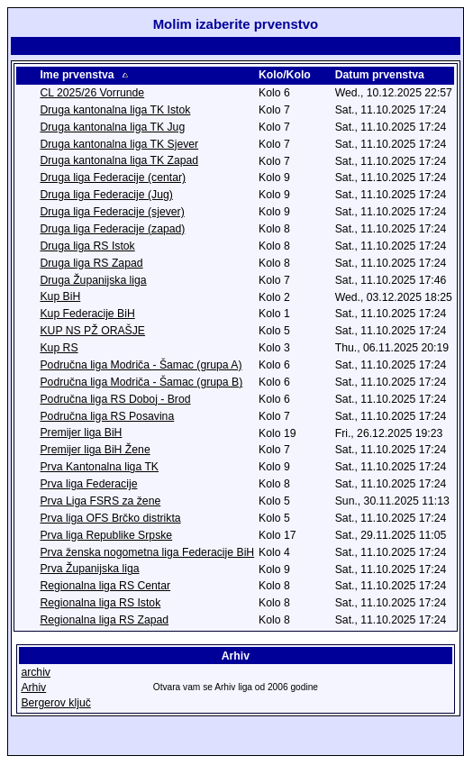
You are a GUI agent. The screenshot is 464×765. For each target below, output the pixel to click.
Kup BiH (60, 298)
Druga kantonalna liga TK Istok (115, 111)
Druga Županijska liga (93, 282)
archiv (35, 674)
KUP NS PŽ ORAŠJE (92, 332)
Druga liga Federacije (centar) (113, 179)
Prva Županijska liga (89, 570)
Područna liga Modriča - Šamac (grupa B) (141, 384)
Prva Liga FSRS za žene (100, 502)
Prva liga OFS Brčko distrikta (110, 520)
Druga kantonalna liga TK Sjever (119, 146)
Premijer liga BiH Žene (95, 451)
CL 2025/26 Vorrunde (92, 94)
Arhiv (33, 689)
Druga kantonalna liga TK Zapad (119, 162)
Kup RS (58, 349)
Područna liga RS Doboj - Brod (115, 401)
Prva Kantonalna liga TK (99, 468)
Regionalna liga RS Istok (100, 604)
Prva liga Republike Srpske (106, 537)
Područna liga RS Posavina (107, 418)
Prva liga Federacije (88, 485)
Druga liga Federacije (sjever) (112, 213)
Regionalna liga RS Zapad (104, 621)
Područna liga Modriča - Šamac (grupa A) (140, 366)
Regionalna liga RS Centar (105, 587)
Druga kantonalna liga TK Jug (112, 129)
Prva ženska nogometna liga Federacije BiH (147, 554)
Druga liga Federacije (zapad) (112, 230)
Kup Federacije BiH (87, 315)
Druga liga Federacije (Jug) (106, 196)
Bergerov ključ (55, 704)
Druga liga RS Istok (87, 247)
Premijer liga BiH (81, 434)
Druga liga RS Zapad (91, 265)
